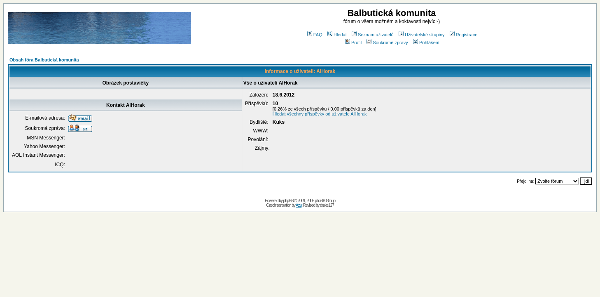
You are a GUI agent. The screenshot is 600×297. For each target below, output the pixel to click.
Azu (298, 205)
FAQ (314, 34)
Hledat (337, 34)
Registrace (464, 34)
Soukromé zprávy (387, 42)
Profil (353, 42)
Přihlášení (426, 42)
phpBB (288, 200)
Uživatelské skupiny (422, 34)
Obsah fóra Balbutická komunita (44, 59)
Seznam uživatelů (373, 34)
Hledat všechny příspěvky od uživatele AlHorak (320, 113)
